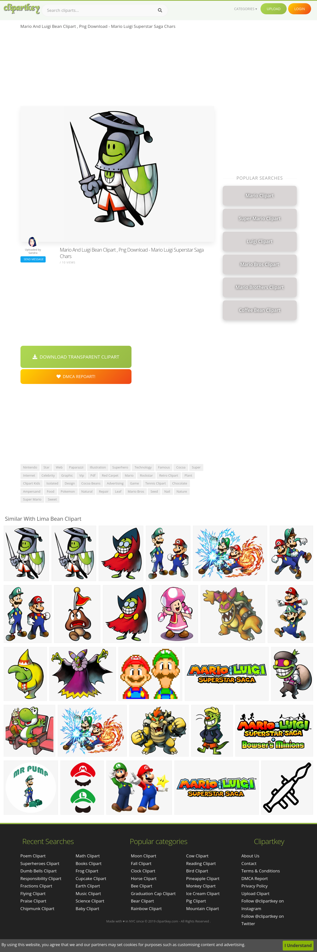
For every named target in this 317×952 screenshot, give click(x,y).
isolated (52, 483)
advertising (115, 483)
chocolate (179, 483)
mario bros (136, 491)
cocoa (180, 467)
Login (299, 8)
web (59, 467)
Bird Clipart (197, 871)
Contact (249, 863)
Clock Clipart (143, 871)
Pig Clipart (196, 901)
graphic (67, 475)
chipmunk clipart (37, 908)
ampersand (31, 491)
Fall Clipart (141, 863)
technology (142, 467)
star (46, 467)
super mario (32, 499)
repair (104, 491)
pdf (92, 475)
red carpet (110, 475)
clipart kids (31, 483)
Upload (273, 8)
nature (182, 491)
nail (167, 491)
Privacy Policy (255, 886)
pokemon (68, 491)
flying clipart (33, 893)
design (70, 483)
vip (81, 475)
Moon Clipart (143, 856)
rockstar (146, 475)
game (134, 483)
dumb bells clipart (38, 871)
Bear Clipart (142, 901)
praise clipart (33, 901)
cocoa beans (90, 483)
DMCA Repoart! (75, 376)
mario (129, 475)
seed (154, 491)
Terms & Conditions (261, 871)
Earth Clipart (88, 886)
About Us (251, 856)
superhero (120, 467)
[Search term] (104, 10)
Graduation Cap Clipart (153, 893)
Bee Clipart (141, 886)
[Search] (160, 10)
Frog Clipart (87, 871)
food (50, 491)
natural (87, 491)
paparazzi (76, 467)
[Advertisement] (117, 69)
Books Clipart (89, 863)
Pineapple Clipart (202, 878)
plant (188, 475)
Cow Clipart (197, 856)
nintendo (30, 467)
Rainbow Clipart (146, 908)
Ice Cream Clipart (203, 893)
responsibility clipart (40, 878)
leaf (118, 491)
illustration (98, 467)
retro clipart (168, 475)
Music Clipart (88, 893)
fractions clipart (36, 886)
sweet (52, 499)
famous (164, 467)
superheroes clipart (39, 863)
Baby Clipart (87, 908)
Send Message (33, 259)
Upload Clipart (256, 893)
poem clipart (33, 856)
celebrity (48, 475)
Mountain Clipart (202, 908)
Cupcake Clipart (91, 878)
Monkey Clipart (201, 886)
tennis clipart (155, 483)
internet (29, 475)
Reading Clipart (201, 863)
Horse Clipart (143, 878)
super (196, 467)
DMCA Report (255, 878)
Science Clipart (90, 901)
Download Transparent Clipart (76, 357)
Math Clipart (88, 856)
